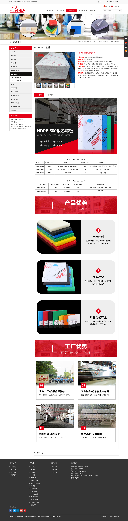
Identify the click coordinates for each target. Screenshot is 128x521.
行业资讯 (54, 469)
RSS (115, 2)
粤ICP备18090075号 (55, 516)
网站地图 (108, 2)
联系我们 (93, 10)
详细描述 (39, 95)
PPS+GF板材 (15, 103)
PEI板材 (13, 84)
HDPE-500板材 (114, 42)
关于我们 (60, 10)
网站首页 (50, 10)
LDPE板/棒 (14, 88)
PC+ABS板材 (15, 95)
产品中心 (71, 10)
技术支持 (54, 472)
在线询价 (49, 95)
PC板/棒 (13, 59)
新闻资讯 (83, 10)
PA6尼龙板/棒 (15, 70)
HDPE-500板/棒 (103, 42)
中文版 (112, 6)
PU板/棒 (13, 63)
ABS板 (13, 52)
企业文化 (12, 469)
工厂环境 (12, 472)
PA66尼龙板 (14, 91)
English (120, 6)
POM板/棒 (14, 66)
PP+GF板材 (14, 99)
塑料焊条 (13, 110)
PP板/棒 (13, 55)
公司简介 (12, 467)
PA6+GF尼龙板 (15, 106)
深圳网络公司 (104, 516)
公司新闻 (54, 467)
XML (100, 2)
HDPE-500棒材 (16, 80)
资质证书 (12, 475)
